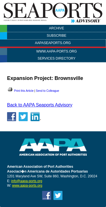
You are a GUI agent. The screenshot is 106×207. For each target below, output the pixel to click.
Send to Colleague (47, 90)
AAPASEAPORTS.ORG (53, 43)
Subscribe (56, 36)
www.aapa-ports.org (56, 51)
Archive (56, 28)
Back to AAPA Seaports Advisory (39, 105)
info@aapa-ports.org (26, 181)
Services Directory (56, 58)
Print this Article (20, 90)
